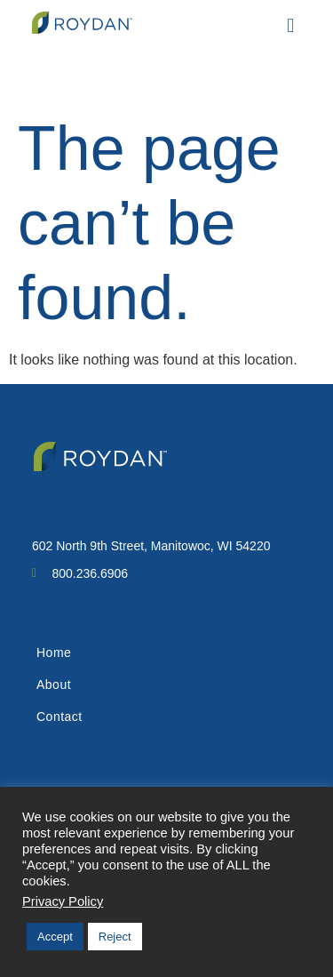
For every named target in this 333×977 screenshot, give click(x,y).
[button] (291, 25)
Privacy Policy (62, 901)
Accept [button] (55, 936)
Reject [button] (115, 936)
